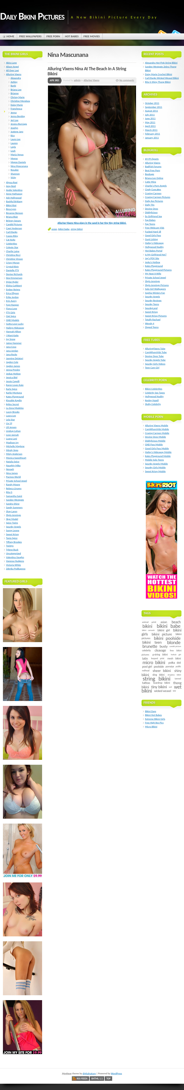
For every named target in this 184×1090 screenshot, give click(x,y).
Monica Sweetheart (16, 457)
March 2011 (151, 130)
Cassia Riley (12, 235)
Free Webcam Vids (154, 227)
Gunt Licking (151, 239)
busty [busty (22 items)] (164, 646)
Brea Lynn (11, 209)
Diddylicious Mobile (155, 440)
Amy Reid (11, 186)
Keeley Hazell (152, 400)
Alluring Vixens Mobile (156, 425)
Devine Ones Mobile (155, 436)
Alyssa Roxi (11, 182)
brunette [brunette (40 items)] (149, 646)
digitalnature (89, 1073)
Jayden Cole (12, 362)
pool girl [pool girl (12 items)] (147, 666)
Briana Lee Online (154, 178)
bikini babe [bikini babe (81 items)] (168, 626)
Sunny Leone (12, 530)
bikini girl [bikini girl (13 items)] (164, 630)
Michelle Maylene (15, 446)
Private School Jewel (16, 480)
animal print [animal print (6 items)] (149, 622)
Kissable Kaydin (14, 400)
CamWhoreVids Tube (156, 352)
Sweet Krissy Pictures (156, 315)
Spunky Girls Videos (155, 363)
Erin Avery (11, 300)
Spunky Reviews (153, 300)
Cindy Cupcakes (153, 189)
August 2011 (151, 110)
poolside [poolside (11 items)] (159, 666)
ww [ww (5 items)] (174, 690)
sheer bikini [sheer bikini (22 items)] (162, 670)
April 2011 (150, 126)
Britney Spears (13, 220)
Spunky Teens (152, 304)
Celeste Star (12, 247)
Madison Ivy (12, 442)
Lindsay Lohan (13, 430)
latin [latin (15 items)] (145, 658)
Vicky (13, 177)
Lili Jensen (11, 427)
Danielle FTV (12, 270)
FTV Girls (10, 312)
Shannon (15, 173)
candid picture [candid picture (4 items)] (175, 646)
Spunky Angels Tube (155, 359)
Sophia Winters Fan (155, 292)
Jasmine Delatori (14, 358)
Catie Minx (150, 181)
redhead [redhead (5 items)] (145, 670)
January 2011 (152, 137)
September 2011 (153, 107)
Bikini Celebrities (153, 388)
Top (108, 1078)
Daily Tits (149, 204)
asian (54, 229)
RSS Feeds (82, 1078)
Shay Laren (11, 511)
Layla (13, 146)
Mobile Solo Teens (154, 459)
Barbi (13, 85)
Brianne (15, 93)
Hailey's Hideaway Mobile (158, 452)
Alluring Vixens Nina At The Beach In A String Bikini (87, 71)
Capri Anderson (14, 228)
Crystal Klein (12, 266)
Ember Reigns (13, 289)
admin (77, 80)
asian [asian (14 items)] (164, 622)
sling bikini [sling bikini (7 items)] (158, 674)
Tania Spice (11, 538)
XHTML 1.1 (97, 1078)
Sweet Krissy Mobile (155, 471)
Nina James (12, 473)
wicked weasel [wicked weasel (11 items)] (162, 691)
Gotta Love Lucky (14, 323)
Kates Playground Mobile (158, 456)
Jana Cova (11, 346)
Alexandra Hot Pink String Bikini (161, 62)
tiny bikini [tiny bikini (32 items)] (159, 686)
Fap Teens (150, 223)
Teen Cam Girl (152, 367)
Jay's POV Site (152, 258)
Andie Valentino (14, 190)
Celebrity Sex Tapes (155, 392)
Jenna (14, 112)
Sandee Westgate (15, 499)
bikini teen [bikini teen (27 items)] (151, 642)
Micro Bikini (151, 726)
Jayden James (13, 366)
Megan (14, 158)
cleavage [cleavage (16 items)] (160, 650)
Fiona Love (11, 308)
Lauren (14, 143)
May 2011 (150, 122)
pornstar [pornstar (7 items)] (170, 666)
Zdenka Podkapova (15, 568)
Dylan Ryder (12, 281)
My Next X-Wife (153, 273)
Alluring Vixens (91, 80)
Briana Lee (16, 89)
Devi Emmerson (14, 277)
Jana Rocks (11, 354)
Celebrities (11, 243)
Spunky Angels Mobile (156, 463)
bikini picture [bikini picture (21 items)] (162, 634)
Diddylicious (151, 212)
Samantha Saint (14, 496)
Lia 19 (9, 423)
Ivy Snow (10, 339)
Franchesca (16, 108)
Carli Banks (11, 232)
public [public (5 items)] (178, 666)
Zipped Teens (152, 327)
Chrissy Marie (17, 97)
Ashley (14, 81)
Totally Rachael (153, 319)
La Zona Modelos (15, 407)
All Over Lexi (12, 70)
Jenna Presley (13, 369)
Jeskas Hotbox (13, 373)
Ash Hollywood (14, 197)
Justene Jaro (17, 131)
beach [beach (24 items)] (176, 622)
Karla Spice (11, 388)
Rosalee (15, 169)
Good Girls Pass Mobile (157, 448)
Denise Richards (14, 274)
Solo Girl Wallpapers (155, 288)
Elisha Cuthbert (14, 285)
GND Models (12, 320)
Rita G (9, 492)
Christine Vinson (14, 258)
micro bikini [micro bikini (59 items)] (154, 662)
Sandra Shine (12, 503)
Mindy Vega (12, 450)
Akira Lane (11, 62)
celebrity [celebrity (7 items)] (146, 650)
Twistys (10, 545)
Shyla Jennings (13, 515)
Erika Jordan (12, 297)
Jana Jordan (12, 350)
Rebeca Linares (14, 488)
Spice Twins (12, 522)
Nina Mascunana (19, 166)
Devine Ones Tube (154, 356)
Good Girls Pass (153, 235)
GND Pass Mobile (154, 444)
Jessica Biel (11, 377)
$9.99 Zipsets (152, 158)
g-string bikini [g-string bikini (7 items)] (160, 654)
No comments (126, 80)
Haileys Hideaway (15, 327)
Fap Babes (150, 220)
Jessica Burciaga (19, 123)
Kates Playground (15, 396)
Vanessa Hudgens (15, 561)
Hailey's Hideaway (154, 243)
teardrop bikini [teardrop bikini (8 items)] (161, 682)
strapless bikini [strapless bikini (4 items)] (174, 675)
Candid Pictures (14, 224)
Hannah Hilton (13, 331)
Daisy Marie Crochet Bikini (158, 74)
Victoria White (13, 564)
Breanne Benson (14, 212)
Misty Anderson (14, 453)
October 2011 (152, 103)
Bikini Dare (150, 711)
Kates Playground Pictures (158, 269)
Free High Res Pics (154, 722)
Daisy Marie (17, 104)
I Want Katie (12, 335)
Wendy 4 (149, 323)
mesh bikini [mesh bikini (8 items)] (174, 658)
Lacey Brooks (12, 411)
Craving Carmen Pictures (157, 197)
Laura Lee (15, 139)
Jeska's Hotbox (152, 262)
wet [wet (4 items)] (170, 687)
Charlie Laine (12, 251)
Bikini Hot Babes (153, 715)
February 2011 (152, 133)
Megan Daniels (18, 162)
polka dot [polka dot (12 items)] (174, 662)
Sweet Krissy (12, 534)
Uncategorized (13, 553)
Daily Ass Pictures (154, 201)
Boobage (149, 174)
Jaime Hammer (14, 343)
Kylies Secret (12, 404)
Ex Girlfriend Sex (153, 216)
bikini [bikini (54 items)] (147, 626)
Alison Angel (12, 66)
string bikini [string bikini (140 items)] (156, 678)
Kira (12, 135)
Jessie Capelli (13, 381)
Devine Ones (151, 208)
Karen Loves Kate (14, 385)
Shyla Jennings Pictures (157, 285)
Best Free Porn (152, 170)
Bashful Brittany (14, 201)
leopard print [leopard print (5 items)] (157, 658)
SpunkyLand (151, 308)
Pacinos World (13, 476)
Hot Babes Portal (153, 250)
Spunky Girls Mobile (155, 467)
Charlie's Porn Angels (156, 185)
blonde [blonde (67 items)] (173, 642)
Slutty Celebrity (153, 404)
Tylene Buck (12, 549)
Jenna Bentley (18, 116)
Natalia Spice (12, 461)
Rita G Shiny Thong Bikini (157, 81)
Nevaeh (10, 469)
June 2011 (150, 118)
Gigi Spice (11, 316)
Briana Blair (12, 216)
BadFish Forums (153, 166)
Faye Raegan (12, 304)
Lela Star (10, 419)
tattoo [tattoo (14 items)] (146, 683)
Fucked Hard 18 (153, 231)
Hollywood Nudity (154, 246)
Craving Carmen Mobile (157, 433)
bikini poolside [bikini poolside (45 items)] (167, 638)
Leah (13, 150)
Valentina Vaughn (15, 557)
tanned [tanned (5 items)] (178, 678)
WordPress (116, 1073)
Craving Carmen (153, 193)
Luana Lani (11, 438)
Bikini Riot (11, 205)
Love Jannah (12, 434)
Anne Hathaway (14, 193)
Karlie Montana (14, 392)
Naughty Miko (13, 465)
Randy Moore (13, 484)
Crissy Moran (13, 262)
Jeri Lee (14, 120)
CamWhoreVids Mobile (157, 429)
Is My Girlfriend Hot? (156, 254)
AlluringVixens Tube (155, 348)
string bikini (77, 229)
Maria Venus (17, 154)
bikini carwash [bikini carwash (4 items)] (148, 630)
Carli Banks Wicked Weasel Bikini (162, 78)
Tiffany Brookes (14, 541)
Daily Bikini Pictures (32, 16)
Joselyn (14, 127)
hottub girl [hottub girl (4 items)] (176, 654)
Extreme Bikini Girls (155, 718)
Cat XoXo (10, 239)
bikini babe (63, 229)
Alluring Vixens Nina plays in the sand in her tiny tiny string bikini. (92, 222)
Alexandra (16, 78)
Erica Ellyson (12, 293)
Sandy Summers (14, 507)
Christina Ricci (13, 254)
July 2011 (150, 114)
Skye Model (12, 519)
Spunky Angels (13, 526)
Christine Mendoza (20, 100)
